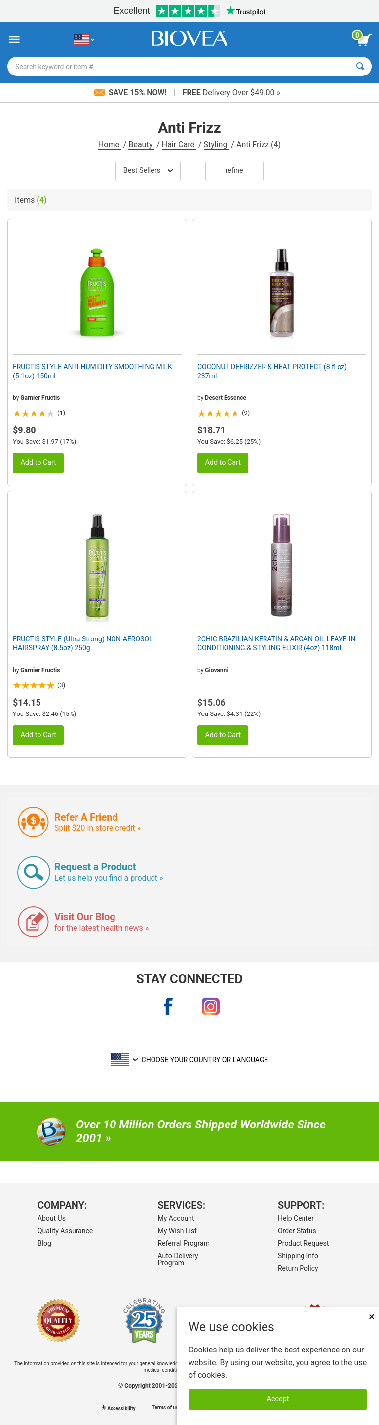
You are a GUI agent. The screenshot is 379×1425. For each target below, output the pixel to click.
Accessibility (118, 1408)
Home (109, 144)
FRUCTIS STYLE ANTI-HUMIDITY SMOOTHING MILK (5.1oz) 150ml (92, 371)
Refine (234, 170)
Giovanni (216, 670)
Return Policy (298, 1268)
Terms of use (166, 1407)
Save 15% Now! (131, 92)
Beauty (141, 144)
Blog (44, 1243)
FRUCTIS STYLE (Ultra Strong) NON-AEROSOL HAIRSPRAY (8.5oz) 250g (83, 643)
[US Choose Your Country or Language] (84, 40)
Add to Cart (38, 462)
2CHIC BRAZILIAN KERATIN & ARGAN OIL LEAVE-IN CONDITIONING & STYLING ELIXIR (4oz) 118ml (276, 643)
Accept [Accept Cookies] (278, 1399)
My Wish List (176, 1231)
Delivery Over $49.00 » (231, 92)
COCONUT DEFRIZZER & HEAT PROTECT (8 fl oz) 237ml (272, 371)
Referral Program (183, 1243)
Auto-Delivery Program (177, 1259)
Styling (216, 144)
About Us (52, 1218)
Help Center (296, 1218)
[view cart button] (364, 40)
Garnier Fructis (40, 397)
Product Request (303, 1243)
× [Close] (372, 1317)
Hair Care (179, 144)
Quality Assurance (65, 1231)
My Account (175, 1218)
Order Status (297, 1231)
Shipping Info (298, 1256)
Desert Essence (225, 397)
